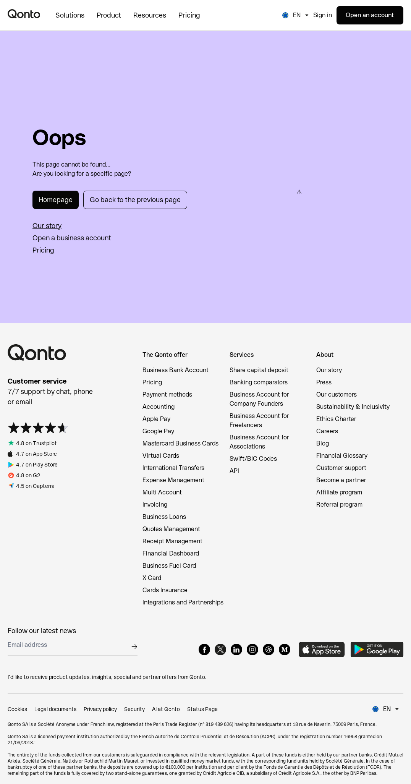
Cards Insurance (165, 590)
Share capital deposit (259, 370)
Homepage (56, 200)
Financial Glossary (341, 455)
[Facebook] (204, 649)
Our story (46, 226)
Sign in (322, 15)
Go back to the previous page (135, 200)
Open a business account (71, 238)
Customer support (341, 467)
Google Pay (158, 431)
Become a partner (341, 480)
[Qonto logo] (24, 13)
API (234, 471)
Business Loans (164, 516)
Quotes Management (171, 529)
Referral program (339, 504)
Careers (327, 431)
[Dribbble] (268, 649)
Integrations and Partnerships (182, 602)
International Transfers (173, 467)
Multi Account (162, 492)
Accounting (158, 406)
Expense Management (173, 480)
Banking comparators (259, 382)
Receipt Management (172, 541)
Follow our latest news (42, 631)
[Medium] (284, 649)
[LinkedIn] (236, 649)
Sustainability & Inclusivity (353, 406)
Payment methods (167, 394)
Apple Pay (156, 419)
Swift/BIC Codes (253, 458)
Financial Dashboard (170, 553)
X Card (151, 578)
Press (324, 382)
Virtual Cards (160, 455)
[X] (220, 649)
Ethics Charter (336, 419)
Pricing (43, 250)
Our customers (336, 394)
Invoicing (154, 504)
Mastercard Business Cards (180, 443)
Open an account (370, 15)
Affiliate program (339, 492)
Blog (322, 443)
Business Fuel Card (169, 565)
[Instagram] (252, 649)
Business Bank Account (175, 370)
